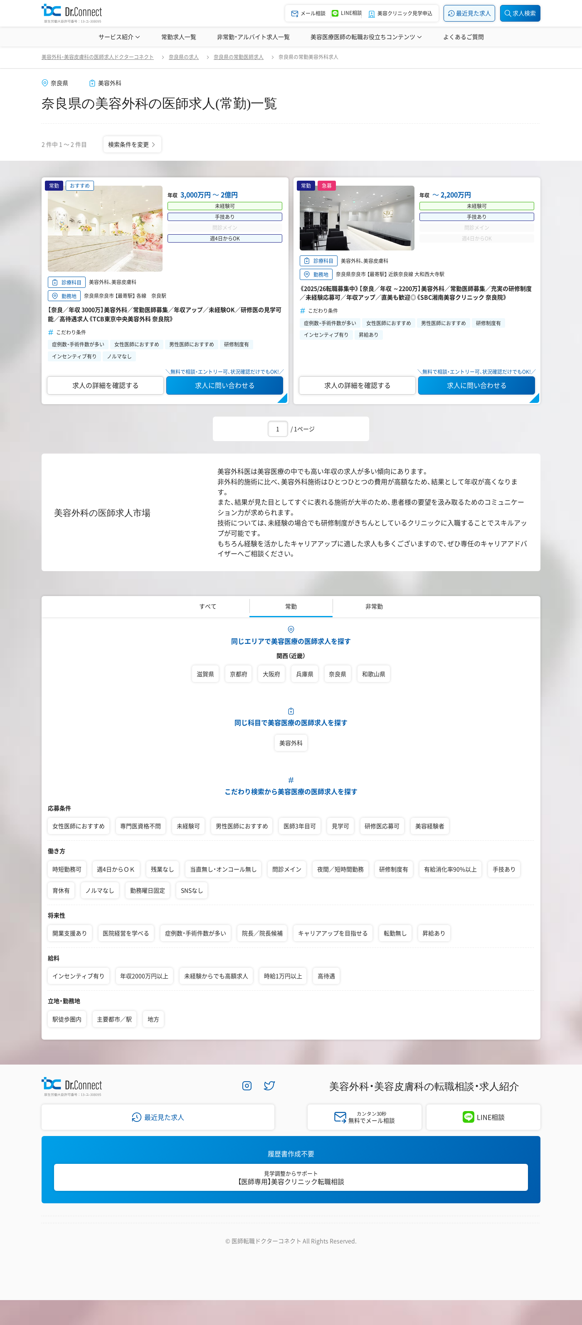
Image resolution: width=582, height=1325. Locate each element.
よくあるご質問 (463, 36)
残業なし (162, 869)
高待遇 (326, 976)
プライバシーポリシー (246, 1232)
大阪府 (271, 674)
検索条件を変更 (132, 144)
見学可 (340, 826)
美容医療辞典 (498, 36)
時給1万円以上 (283, 976)
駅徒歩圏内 (66, 1019)
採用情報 (184, 1232)
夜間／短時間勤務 (340, 869)
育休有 (61, 890)
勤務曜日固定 (147, 890)
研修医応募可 (382, 826)
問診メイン (286, 869)
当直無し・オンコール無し (223, 869)
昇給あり (434, 933)
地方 (153, 1019)
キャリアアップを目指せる (333, 933)
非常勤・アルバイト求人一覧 (253, 36)
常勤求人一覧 (178, 36)
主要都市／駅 (114, 1019)
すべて (208, 606)
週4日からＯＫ (116, 869)
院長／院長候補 (262, 933)
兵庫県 (304, 674)
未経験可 (188, 826)
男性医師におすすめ (242, 826)
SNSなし (192, 890)
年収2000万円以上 (144, 976)
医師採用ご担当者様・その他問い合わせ (403, 1232)
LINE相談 (491, 1117)
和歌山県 (373, 674)
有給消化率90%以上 (450, 869)
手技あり (504, 869)
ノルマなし (99, 890)
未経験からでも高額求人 (216, 976)
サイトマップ (313, 1232)
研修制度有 (393, 869)
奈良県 (337, 674)
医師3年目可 (300, 826)
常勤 (291, 606)
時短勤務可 (66, 869)
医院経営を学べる (126, 933)
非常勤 (374, 606)
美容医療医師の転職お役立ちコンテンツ (366, 36)
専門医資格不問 (140, 826)
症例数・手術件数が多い (195, 933)
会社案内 (140, 1232)
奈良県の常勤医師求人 (239, 57)
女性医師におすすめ (78, 826)
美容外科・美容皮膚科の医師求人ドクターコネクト (98, 57)
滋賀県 (205, 674)
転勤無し (395, 933)
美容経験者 (429, 826)
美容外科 (291, 743)
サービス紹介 (120, 36)
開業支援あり (69, 933)
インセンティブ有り (78, 976)
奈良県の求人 (184, 57)
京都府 (238, 674)
